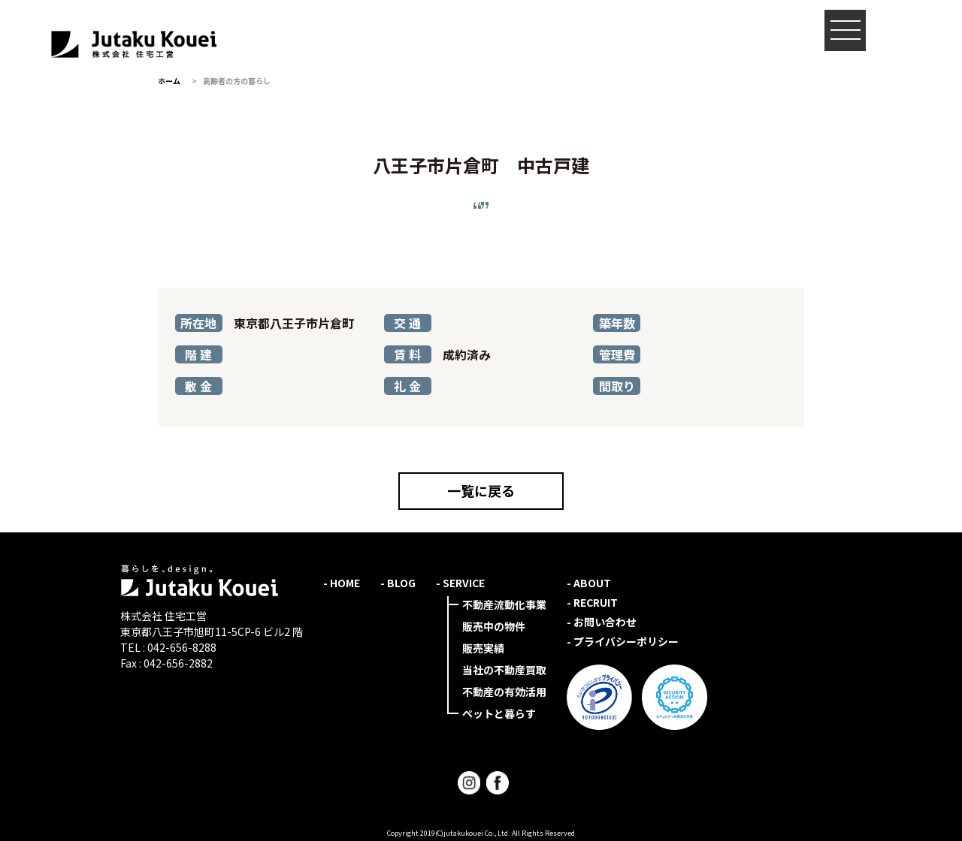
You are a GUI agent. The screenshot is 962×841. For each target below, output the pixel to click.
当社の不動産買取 (504, 669)
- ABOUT (589, 582)
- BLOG (398, 582)
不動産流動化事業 (504, 604)
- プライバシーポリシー (623, 641)
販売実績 (483, 648)
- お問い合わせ (602, 621)
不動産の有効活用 (504, 691)
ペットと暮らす (499, 713)
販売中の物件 (493, 626)
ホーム (169, 80)
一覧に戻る (481, 490)
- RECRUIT (592, 602)
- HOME (341, 582)
